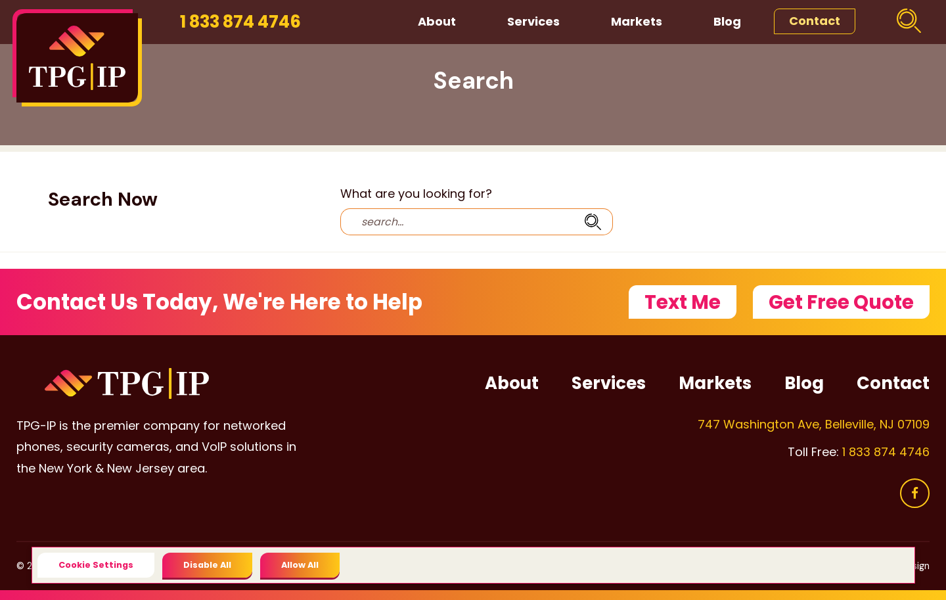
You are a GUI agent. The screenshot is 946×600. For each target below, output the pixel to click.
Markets (636, 21)
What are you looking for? (416, 193)
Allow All (300, 564)
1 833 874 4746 (240, 22)
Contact (814, 20)
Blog (727, 21)
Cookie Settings (95, 564)
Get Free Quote (841, 301)
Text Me (682, 301)
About (437, 21)
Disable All (207, 564)
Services (533, 21)
